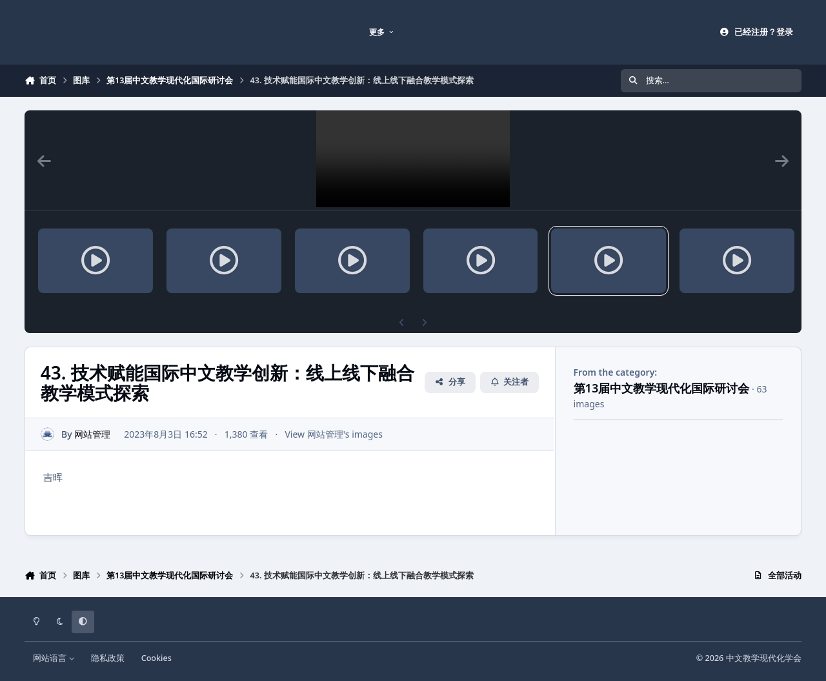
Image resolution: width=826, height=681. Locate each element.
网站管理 (93, 434)
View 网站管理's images (334, 434)
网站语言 (54, 658)
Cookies (156, 658)
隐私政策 (108, 658)
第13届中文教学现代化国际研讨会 (662, 388)
